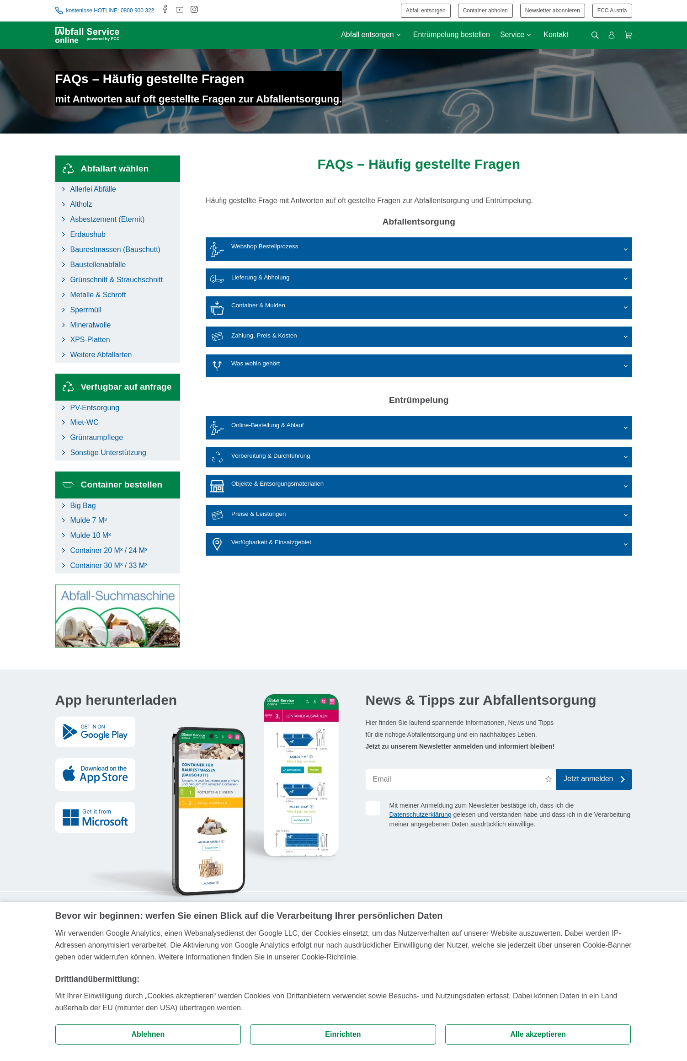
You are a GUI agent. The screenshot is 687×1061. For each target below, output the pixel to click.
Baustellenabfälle (98, 264)
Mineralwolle (90, 325)
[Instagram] (194, 10)
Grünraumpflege (96, 437)
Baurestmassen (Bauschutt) (115, 249)
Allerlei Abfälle (93, 189)
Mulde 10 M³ (90, 535)
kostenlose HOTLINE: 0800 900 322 (104, 10)
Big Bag (83, 505)
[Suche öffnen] (595, 35)
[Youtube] (179, 10)
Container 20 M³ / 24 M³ (109, 550)
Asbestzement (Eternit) (107, 219)
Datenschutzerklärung (420, 814)
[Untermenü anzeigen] (398, 35)
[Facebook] (165, 10)
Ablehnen (148, 1034)
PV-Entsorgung (95, 408)
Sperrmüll (85, 310)
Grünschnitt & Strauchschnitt (116, 280)
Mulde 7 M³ (88, 520)
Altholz (81, 204)
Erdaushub (88, 234)
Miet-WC (84, 422)
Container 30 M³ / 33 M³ (109, 565)
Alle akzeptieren (538, 1034)
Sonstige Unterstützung (108, 452)
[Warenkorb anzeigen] (628, 35)
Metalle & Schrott (98, 295)
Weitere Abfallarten (101, 355)
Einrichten (343, 1034)
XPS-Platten (90, 339)
